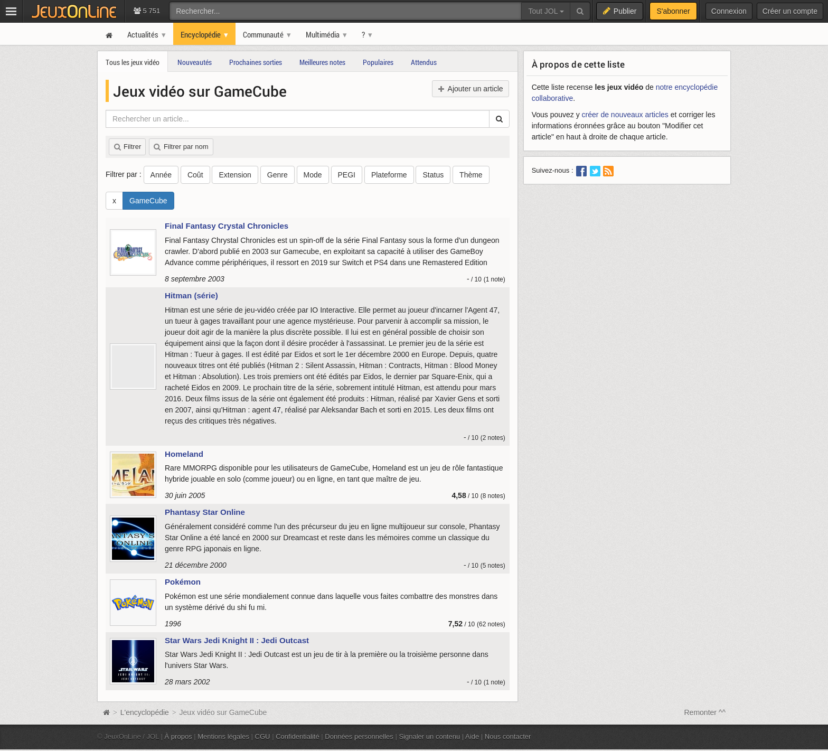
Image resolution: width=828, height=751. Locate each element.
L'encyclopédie (144, 712)
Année (161, 175)
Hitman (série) (191, 295)
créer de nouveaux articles (625, 114)
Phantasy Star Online (205, 512)
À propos (178, 736)
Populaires (378, 62)
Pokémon (183, 581)
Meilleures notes (322, 62)
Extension (235, 175)
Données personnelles (359, 736)
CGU (262, 736)
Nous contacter (508, 736)
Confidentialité (297, 736)
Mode (313, 175)
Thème (471, 175)
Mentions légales (223, 736)
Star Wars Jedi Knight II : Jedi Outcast (237, 640)
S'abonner (673, 11)
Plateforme (389, 175)
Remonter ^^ (705, 712)
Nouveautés (194, 62)
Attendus (424, 62)
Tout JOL (545, 11)
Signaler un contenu (429, 736)
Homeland (184, 453)
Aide (472, 736)
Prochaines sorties (255, 62)
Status (433, 175)
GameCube (148, 200)
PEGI (346, 175)
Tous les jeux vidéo (132, 62)
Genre (277, 175)
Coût (195, 175)
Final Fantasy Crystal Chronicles (226, 225)
